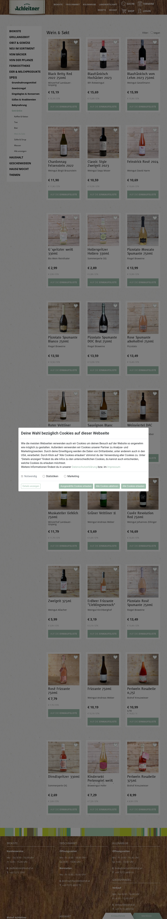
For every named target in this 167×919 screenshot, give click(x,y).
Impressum (114, 466)
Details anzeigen (31, 486)
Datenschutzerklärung (84, 466)
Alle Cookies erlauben (133, 486)
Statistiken (52, 476)
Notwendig (30, 476)
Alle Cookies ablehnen (107, 486)
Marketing (73, 476)
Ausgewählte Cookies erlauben (76, 486)
